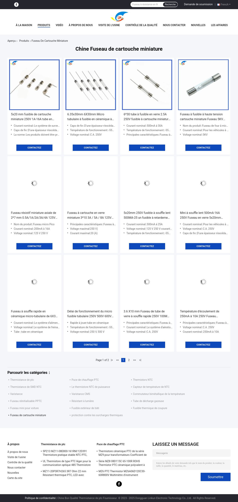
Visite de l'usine (109, 25)
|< (112, 360)
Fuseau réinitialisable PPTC (26, 401)
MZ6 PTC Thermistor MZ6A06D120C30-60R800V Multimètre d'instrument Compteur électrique (122, 474)
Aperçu (11, 40)
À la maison (24, 25)
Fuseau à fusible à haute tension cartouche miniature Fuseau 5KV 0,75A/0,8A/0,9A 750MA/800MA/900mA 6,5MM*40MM (201, 117)
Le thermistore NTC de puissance (91, 386)
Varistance (16, 393)
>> (134, 360)
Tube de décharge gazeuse (148, 401)
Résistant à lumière (83, 401)
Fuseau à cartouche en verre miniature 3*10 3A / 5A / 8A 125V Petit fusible (89, 215)
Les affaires (219, 25)
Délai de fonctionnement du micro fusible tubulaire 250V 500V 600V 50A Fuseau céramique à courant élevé (89, 314)
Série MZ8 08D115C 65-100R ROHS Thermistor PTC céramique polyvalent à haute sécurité (122, 464)
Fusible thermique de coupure (150, 408)
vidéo (59, 25)
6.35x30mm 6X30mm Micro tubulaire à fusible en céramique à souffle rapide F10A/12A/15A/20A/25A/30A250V (90, 117)
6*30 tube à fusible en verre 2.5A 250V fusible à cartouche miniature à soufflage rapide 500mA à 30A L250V (147, 117)
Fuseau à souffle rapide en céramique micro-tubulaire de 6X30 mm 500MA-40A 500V (34, 314)
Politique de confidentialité (40, 498)
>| (140, 360)
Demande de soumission (198, 4)
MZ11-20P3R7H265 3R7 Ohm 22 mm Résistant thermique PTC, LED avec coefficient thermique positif (64, 474)
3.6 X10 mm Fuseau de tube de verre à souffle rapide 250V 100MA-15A (147, 314)
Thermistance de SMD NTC (25, 386)
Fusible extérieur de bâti (85, 408)
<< (117, 360)
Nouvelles (198, 25)
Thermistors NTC (143, 379)
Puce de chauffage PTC (85, 379)
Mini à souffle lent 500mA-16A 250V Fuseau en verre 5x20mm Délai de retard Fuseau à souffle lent (201, 215)
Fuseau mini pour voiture (24, 408)
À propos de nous (81, 25)
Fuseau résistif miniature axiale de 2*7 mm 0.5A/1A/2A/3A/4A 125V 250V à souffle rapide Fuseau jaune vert (34, 215)
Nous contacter (174, 25)
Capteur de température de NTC (151, 386)
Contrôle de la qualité (141, 25)
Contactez (34, 147)
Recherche (170, 4)
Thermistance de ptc (22, 379)
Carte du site (14, 477)
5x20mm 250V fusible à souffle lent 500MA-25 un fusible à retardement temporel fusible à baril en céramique (147, 215)
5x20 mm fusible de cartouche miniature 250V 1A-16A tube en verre (31, 117)
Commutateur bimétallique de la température (159, 393)
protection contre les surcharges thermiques (97, 415)
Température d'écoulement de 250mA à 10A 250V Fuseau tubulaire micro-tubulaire (199, 314)
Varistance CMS (81, 393)
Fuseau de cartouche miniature (28, 415)
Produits (44, 25)
